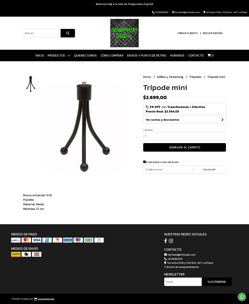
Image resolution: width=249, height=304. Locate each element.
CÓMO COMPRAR (112, 55)
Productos (59, 55)
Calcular (209, 169)
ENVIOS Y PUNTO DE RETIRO (146, 55)
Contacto (196, 55)
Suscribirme (216, 281)
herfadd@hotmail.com (179, 255)
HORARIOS (177, 55)
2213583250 (173, 259)
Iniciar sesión (213, 33)
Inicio (40, 55)
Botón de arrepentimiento (181, 267)
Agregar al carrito (184, 147)
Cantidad (147, 129)
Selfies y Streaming (170, 76)
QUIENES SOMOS (85, 55)
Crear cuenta (188, 33)
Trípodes (195, 76)
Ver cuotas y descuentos (162, 120)
